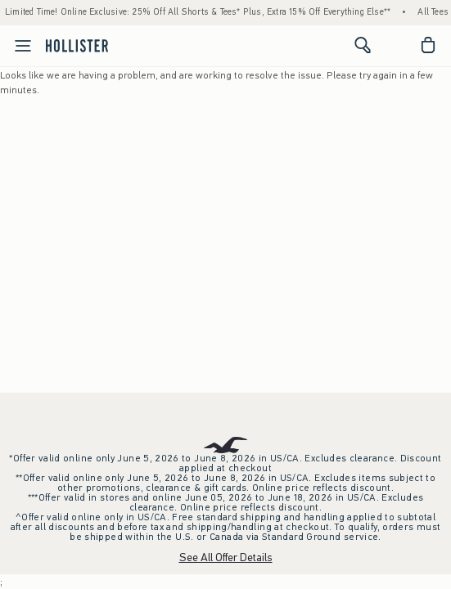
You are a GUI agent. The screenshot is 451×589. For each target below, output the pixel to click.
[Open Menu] (18, 45)
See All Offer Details (226, 557)
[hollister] (77, 45)
